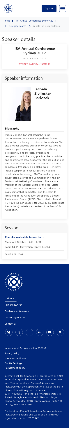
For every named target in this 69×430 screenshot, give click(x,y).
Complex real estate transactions (24, 237)
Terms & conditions (15, 358)
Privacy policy (12, 353)
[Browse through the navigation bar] (62, 8)
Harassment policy (15, 368)
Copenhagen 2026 (15, 317)
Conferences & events (17, 311)
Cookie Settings (13, 363)
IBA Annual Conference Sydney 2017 (36, 21)
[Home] (8, 8)
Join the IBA (13, 305)
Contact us (11, 324)
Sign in (49, 8)
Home (6, 21)
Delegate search (17, 26)
